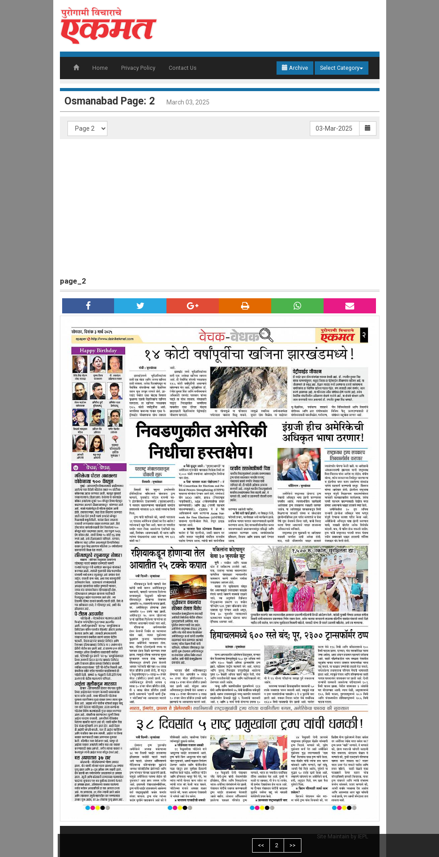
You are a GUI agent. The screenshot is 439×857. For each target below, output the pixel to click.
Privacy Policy (138, 67)
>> (292, 845)
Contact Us (183, 67)
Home (100, 67)
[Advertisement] (220, 206)
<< (261, 845)
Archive (295, 67)
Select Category (341, 67)
